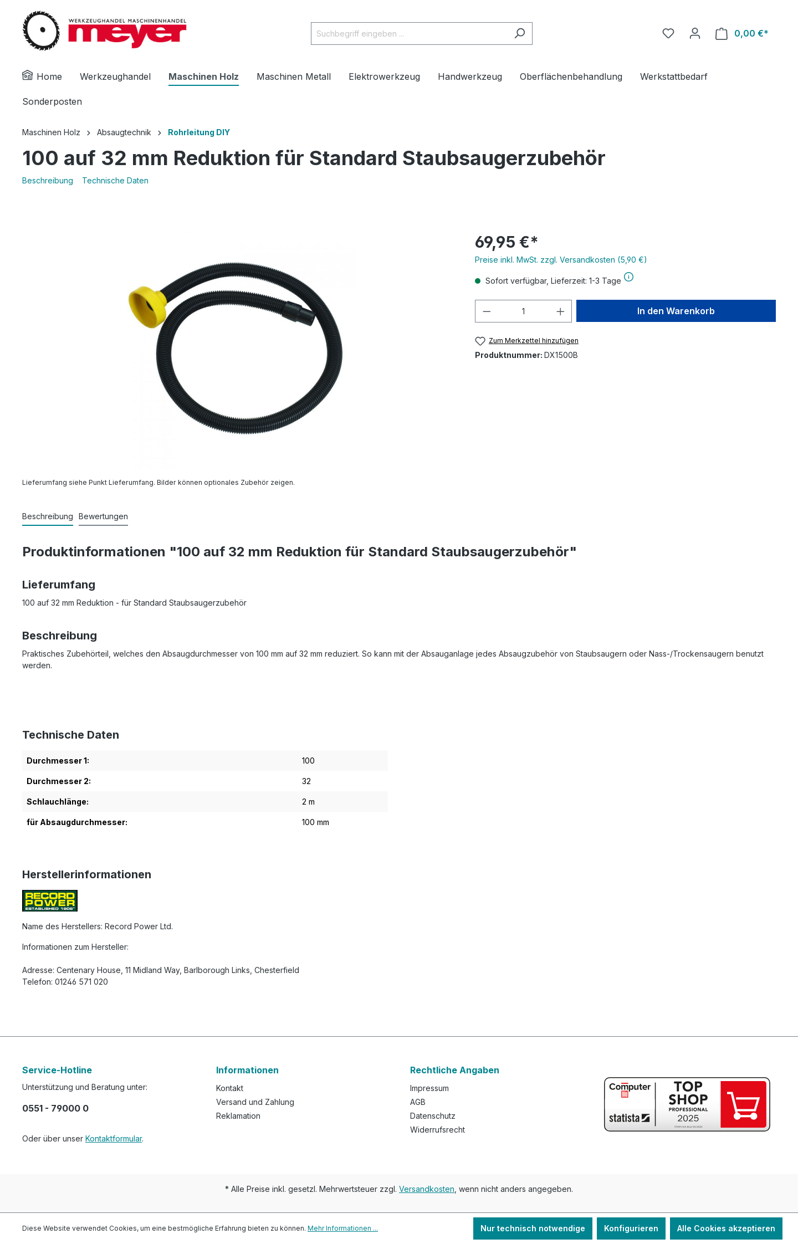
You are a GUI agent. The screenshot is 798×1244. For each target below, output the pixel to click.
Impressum (429, 1088)
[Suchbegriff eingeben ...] (409, 33)
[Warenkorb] (742, 33)
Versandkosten (426, 1189)
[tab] (47, 517)
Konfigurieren (631, 1228)
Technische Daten (115, 180)
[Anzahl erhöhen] (560, 311)
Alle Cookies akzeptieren (726, 1228)
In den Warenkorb (676, 310)
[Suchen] (520, 33)
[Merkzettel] (668, 33)
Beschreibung (47, 180)
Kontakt (229, 1088)
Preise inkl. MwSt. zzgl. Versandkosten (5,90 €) (561, 259)
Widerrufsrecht (437, 1129)
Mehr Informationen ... (343, 1228)
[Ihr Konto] (695, 33)
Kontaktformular (113, 1138)
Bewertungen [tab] (103, 516)
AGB (418, 1102)
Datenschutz (433, 1115)
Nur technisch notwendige (532, 1228)
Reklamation (238, 1115)
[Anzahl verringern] (486, 311)
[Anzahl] (523, 311)
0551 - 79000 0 (55, 1108)
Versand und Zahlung (255, 1102)
